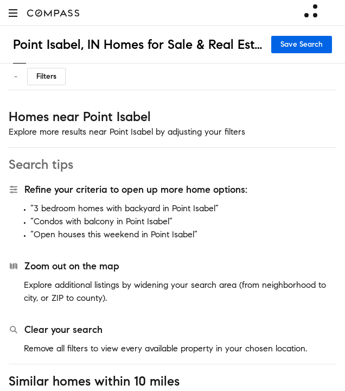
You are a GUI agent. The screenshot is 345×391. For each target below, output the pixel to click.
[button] (13, 13)
